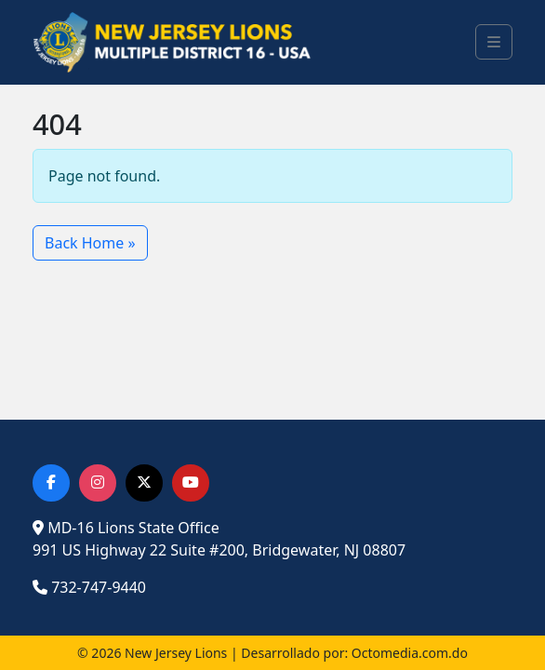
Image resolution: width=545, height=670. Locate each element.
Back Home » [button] (90, 243)
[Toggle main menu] (493, 42)
